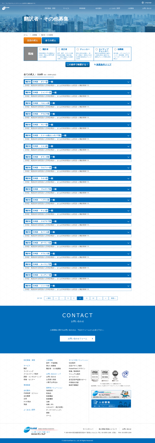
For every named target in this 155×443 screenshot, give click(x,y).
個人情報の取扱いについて (108, 429)
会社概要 (27, 396)
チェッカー (85, 49)
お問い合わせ (146, 8)
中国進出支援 (74, 382)
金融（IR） (50, 404)
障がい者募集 (51, 366)
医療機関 (49, 399)
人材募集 (34, 35)
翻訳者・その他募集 (53, 368)
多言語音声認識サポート (78, 379)
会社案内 (98, 8)
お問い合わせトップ (53, 374)
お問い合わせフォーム (77, 339)
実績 (25, 404)
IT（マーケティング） (54, 410)
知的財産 (49, 390)
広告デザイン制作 (75, 366)
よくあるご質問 (114, 8)
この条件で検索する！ (77, 64)
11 (87, 298)
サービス (66, 8)
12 (93, 298)
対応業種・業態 (50, 8)
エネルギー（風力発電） (55, 407)
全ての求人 (50, 40)
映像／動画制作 (74, 371)
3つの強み (27, 401)
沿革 (25, 399)
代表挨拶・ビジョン (31, 393)
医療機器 (49, 396)
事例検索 (82, 8)
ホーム (26, 35)
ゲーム (48, 415)
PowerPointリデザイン (77, 368)
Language (148, 2)
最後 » (113, 298)
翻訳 (25, 368)
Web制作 (72, 363)
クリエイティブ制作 (31, 374)
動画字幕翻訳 (74, 385)
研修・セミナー (29, 379)
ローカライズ (74, 377)
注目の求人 (32, 40)
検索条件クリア (103, 64)
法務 (48, 402)
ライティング (28, 371)
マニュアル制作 (74, 374)
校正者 (64, 49)
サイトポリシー (88, 429)
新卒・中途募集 (52, 363)
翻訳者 (45, 49)
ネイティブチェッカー (103, 50)
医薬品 (48, 393)
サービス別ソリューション (78, 360)
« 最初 (48, 298)
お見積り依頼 (51, 379)
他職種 (120, 49)
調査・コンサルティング (32, 377)
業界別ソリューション (54, 388)
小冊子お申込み (52, 382)
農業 (48, 413)
